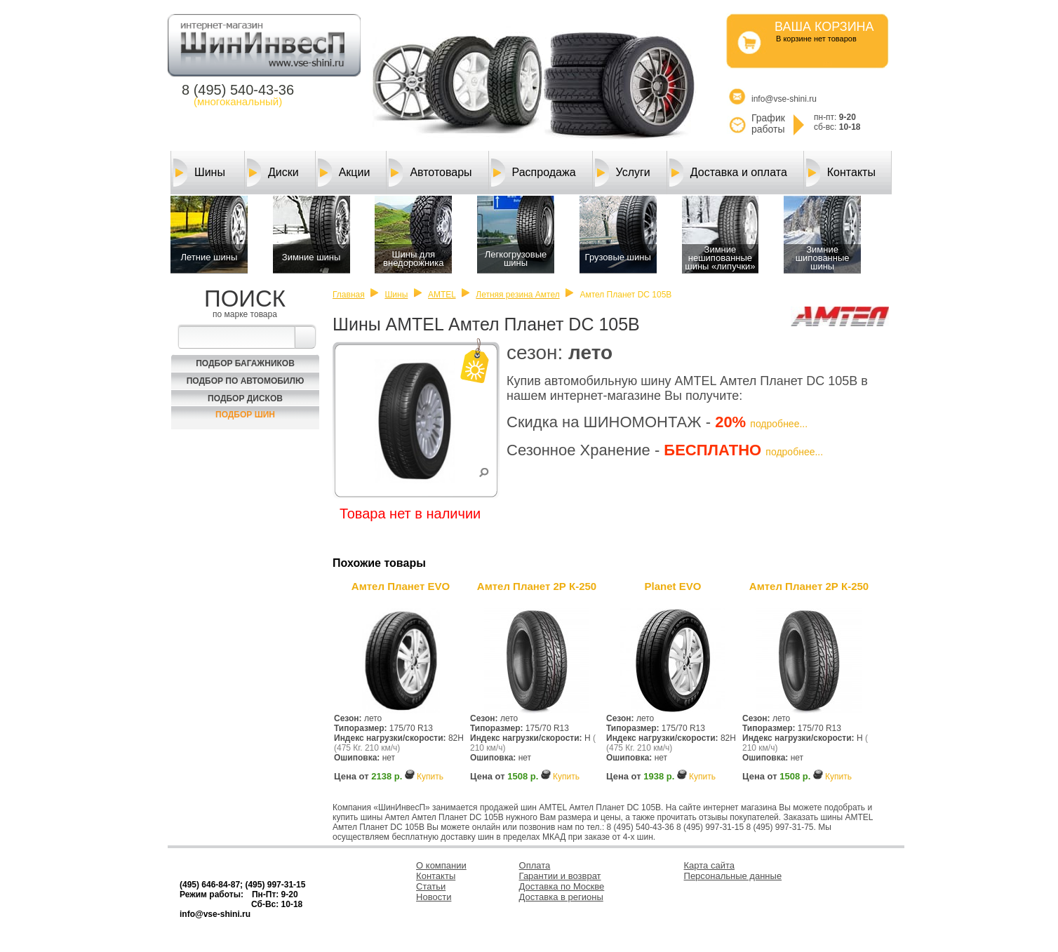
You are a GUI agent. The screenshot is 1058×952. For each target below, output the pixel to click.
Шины (199, 172)
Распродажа (533, 172)
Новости (433, 897)
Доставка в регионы (561, 897)
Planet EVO (673, 586)
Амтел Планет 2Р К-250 (536, 586)
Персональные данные (733, 876)
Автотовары (430, 172)
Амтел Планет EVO (400, 586)
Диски (273, 172)
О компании (441, 865)
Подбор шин (245, 415)
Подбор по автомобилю (245, 381)
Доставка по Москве (562, 886)
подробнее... (779, 423)
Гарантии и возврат (560, 876)
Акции (344, 172)
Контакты (841, 172)
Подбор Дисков (245, 398)
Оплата (535, 865)
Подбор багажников (245, 363)
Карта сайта (709, 865)
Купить (430, 777)
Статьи (431, 886)
